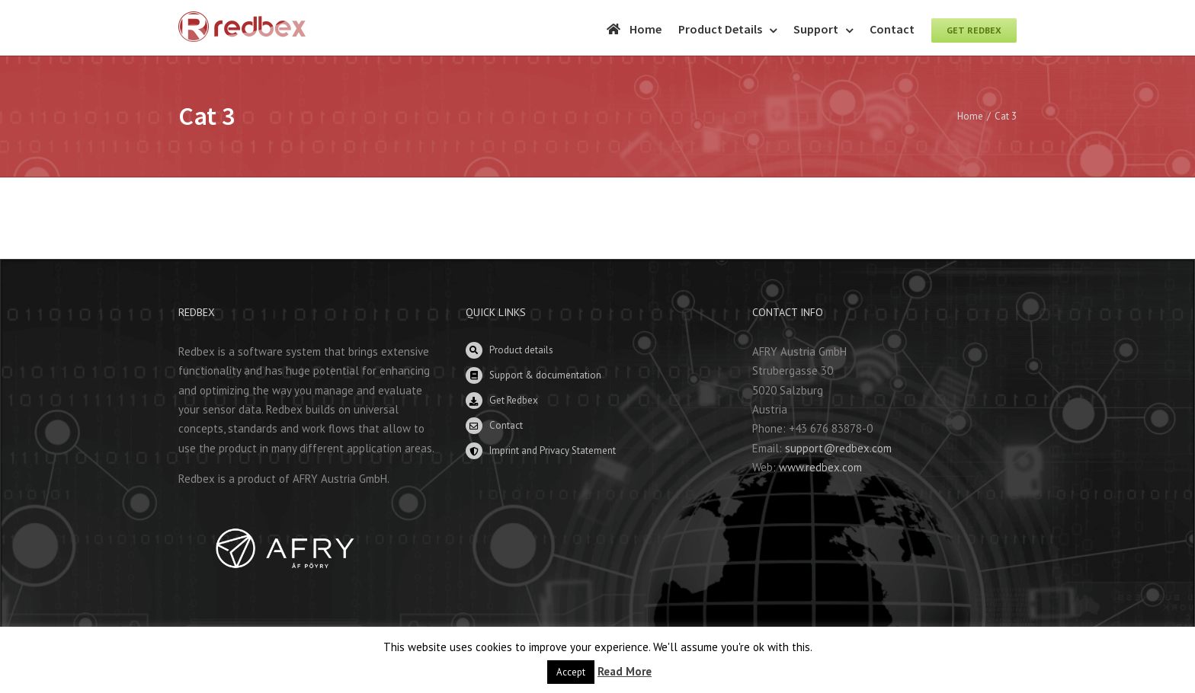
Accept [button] (570, 672)
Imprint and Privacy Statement (552, 450)
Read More (625, 671)
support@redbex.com (838, 448)
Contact (506, 425)
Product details (521, 349)
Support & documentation (545, 375)
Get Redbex (513, 400)
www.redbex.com (820, 467)
